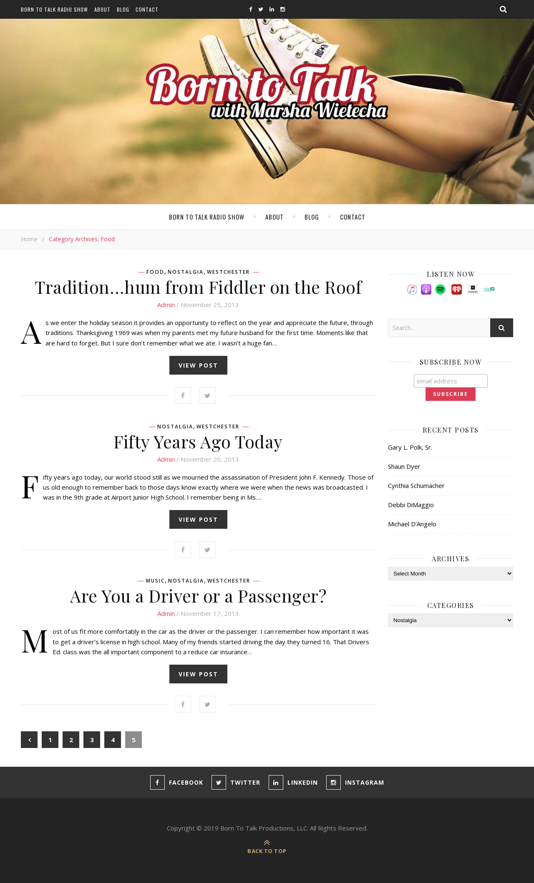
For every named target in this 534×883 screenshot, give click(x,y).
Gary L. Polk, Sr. (410, 447)
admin (166, 304)
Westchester (228, 272)
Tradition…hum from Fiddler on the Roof (198, 286)
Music (155, 580)
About (102, 9)
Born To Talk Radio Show (54, 9)
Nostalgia (186, 272)
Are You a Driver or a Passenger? (198, 595)
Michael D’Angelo (412, 524)
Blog (123, 9)
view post (198, 365)
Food (155, 272)
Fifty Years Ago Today (198, 441)
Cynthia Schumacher (416, 485)
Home (29, 239)
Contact (147, 9)
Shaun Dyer (404, 466)
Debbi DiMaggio (411, 504)
